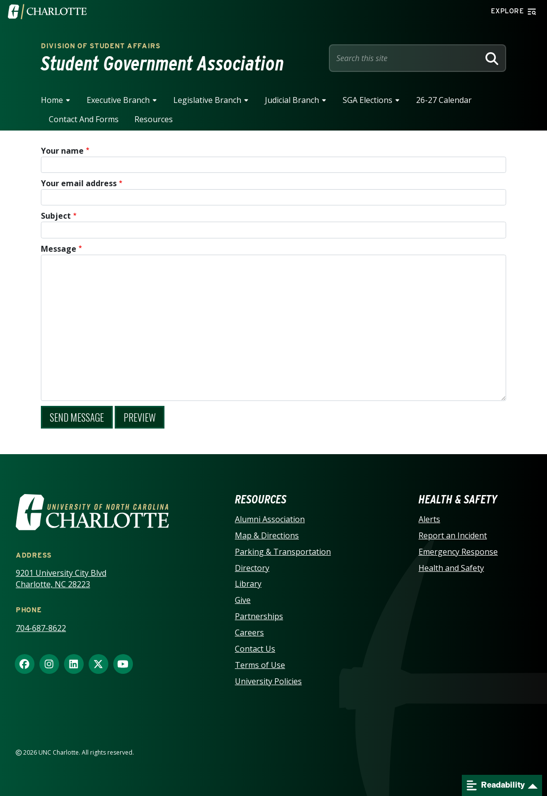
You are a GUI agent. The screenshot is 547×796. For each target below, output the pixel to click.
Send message (77, 417)
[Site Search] (406, 58)
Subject (56, 215)
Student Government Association (162, 63)
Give (243, 600)
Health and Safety (451, 568)
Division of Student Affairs (101, 46)
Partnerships (259, 616)
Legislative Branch (207, 100)
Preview (140, 417)
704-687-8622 (41, 628)
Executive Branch (118, 100)
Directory (252, 568)
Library (248, 583)
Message (58, 248)
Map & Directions (267, 535)
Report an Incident (452, 535)
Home (52, 100)
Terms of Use (260, 665)
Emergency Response (458, 551)
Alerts (429, 519)
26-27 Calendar (444, 100)
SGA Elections (367, 100)
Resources (153, 119)
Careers (249, 632)
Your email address (79, 183)
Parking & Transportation (283, 551)
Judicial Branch (292, 100)
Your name (62, 150)
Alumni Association (270, 519)
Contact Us (255, 648)
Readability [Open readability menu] (496, 785)
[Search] (492, 58)
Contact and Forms (84, 119)
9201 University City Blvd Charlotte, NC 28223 (61, 578)
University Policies (268, 681)
